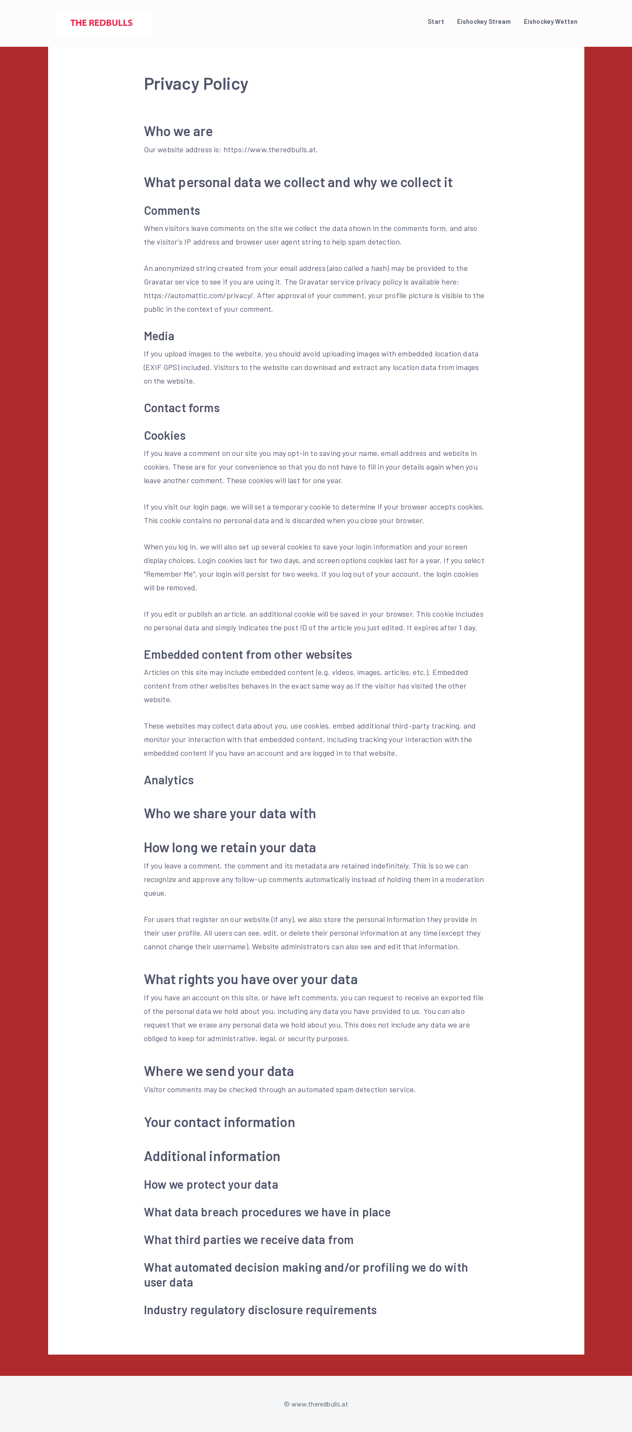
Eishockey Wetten (551, 21)
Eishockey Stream (484, 21)
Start (436, 21)
